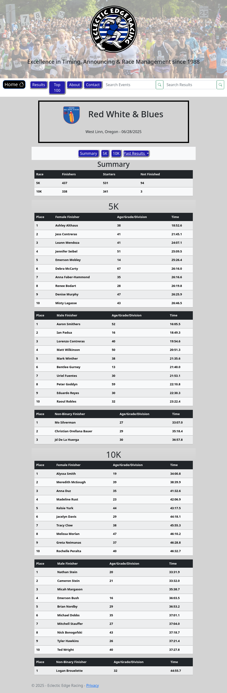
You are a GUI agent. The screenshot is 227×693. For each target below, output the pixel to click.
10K (116, 153)
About (74, 84)
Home (14, 84)
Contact (93, 84)
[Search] (129, 84)
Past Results (135, 153)
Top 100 (57, 87)
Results (38, 84)
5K (105, 153)
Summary (88, 153)
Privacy (92, 685)
